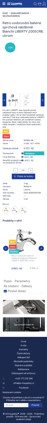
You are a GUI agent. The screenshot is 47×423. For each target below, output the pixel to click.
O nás (23, 345)
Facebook (24, 387)
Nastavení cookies (12, 392)
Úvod (5, 12)
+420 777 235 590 (24, 378)
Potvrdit (35, 405)
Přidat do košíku (25, 176)
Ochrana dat (21, 416)
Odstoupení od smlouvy (23, 373)
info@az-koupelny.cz (24, 383)
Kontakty (23, 349)
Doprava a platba (23, 365)
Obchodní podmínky (23, 361)
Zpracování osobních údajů (28, 418)
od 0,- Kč (28, 157)
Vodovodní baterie (20, 12)
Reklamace (23, 369)
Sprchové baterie (11, 15)
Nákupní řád (23, 357)
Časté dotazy (23, 353)
